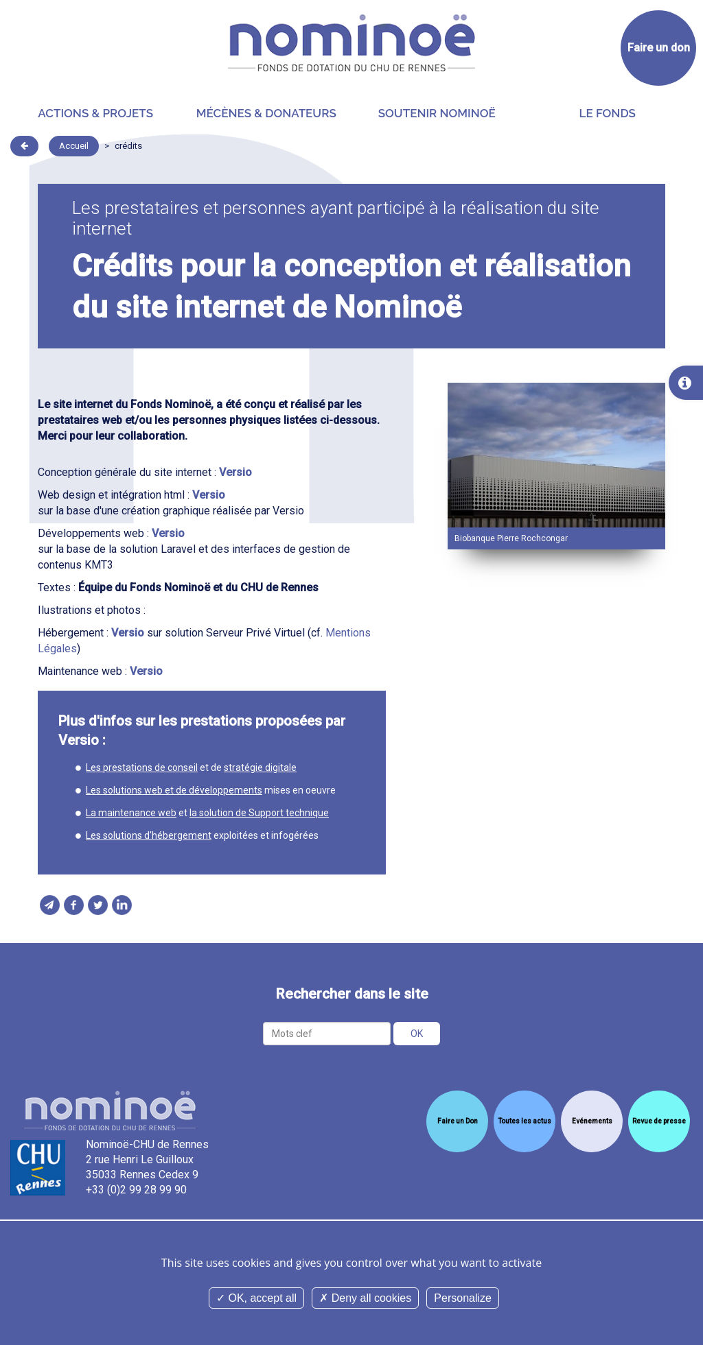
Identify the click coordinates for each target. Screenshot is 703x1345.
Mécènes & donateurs (266, 113)
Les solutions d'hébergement (148, 835)
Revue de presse (659, 1121)
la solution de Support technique (259, 812)
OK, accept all (256, 1298)
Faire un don (658, 47)
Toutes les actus (524, 1121)
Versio (235, 472)
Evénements (592, 1121)
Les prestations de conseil (142, 767)
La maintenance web (131, 812)
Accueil (74, 146)
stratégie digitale (260, 767)
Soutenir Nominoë (437, 113)
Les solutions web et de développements (174, 790)
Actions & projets (95, 113)
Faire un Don (457, 1121)
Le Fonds (607, 113)
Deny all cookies (365, 1298)
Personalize (463, 1298)
